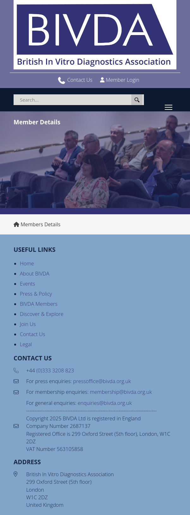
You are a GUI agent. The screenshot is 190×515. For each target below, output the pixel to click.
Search (136, 99)
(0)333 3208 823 (55, 370)
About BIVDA (34, 273)
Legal (26, 344)
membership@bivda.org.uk (121, 391)
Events (27, 283)
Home (27, 263)
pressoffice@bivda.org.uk (102, 381)
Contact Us (79, 79)
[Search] (79, 99)
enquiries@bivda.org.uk (105, 403)
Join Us (28, 324)
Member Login (122, 79)
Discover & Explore (41, 314)
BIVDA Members (38, 303)
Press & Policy (36, 293)
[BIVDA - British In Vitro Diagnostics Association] (95, 34)
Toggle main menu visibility (169, 106)
